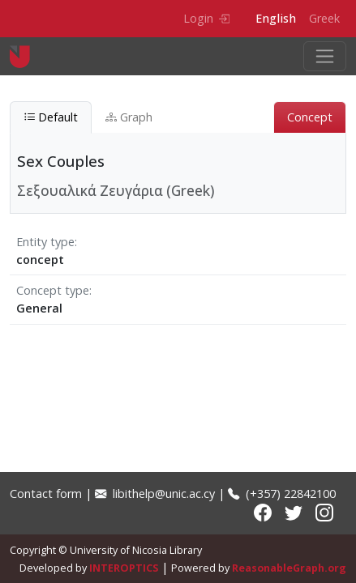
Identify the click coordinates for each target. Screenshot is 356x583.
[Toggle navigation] (324, 56)
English (275, 18)
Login (206, 18)
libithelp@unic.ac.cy (155, 493)
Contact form (46, 493)
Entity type (45, 241)
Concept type (52, 290)
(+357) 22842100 (282, 493)
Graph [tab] (128, 117)
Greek (324, 18)
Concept (309, 117)
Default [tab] (51, 117)
